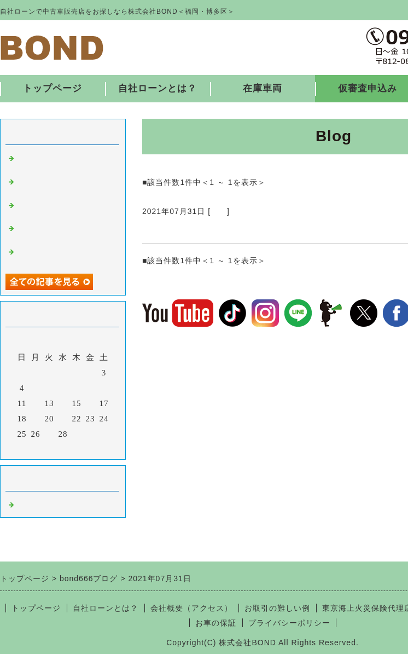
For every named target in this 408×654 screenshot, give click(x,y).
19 (35, 418)
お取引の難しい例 (277, 608)
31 (104, 434)
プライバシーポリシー (289, 622)
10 (104, 388)
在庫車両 (262, 88)
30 (90, 434)
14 (63, 403)
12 (35, 403)
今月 (63, 448)
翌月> (85, 448)
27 (49, 434)
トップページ (52, 88)
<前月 (40, 448)
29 (76, 434)
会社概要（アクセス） (191, 608)
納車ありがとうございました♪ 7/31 (227, 229)
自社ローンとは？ (157, 88)
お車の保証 (215, 622)
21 (63, 418)
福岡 (219, 211)
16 (90, 403)
